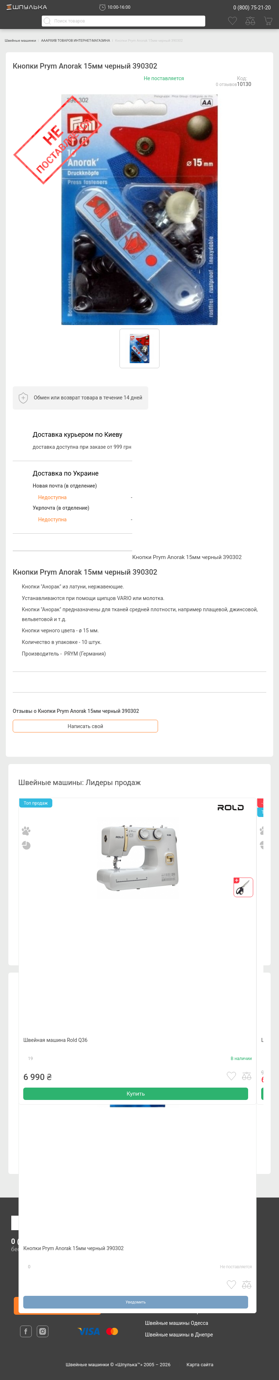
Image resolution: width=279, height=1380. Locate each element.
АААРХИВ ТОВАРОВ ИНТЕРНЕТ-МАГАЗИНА (109, 40)
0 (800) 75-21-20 (252, 8)
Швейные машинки (29, 40)
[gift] (244, 888)
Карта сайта (200, 1364)
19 (30, 1073)
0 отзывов (226, 84)
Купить (135, 1110)
